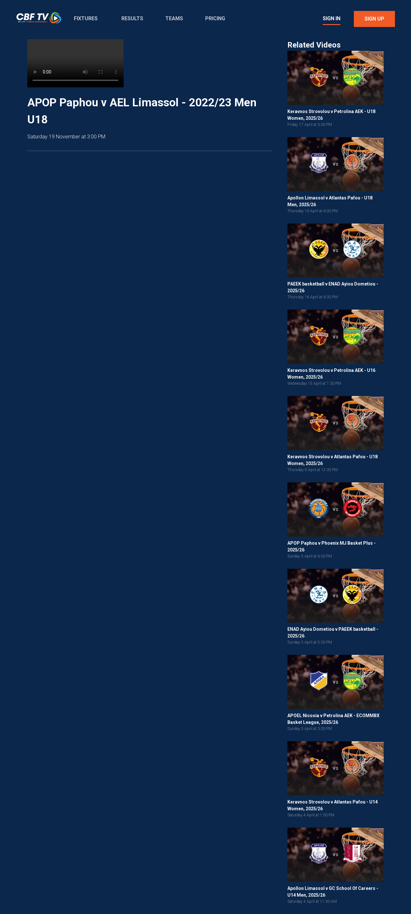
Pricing (215, 18)
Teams (174, 18)
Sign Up (374, 19)
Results (132, 18)
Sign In (331, 18)
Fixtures (86, 18)
